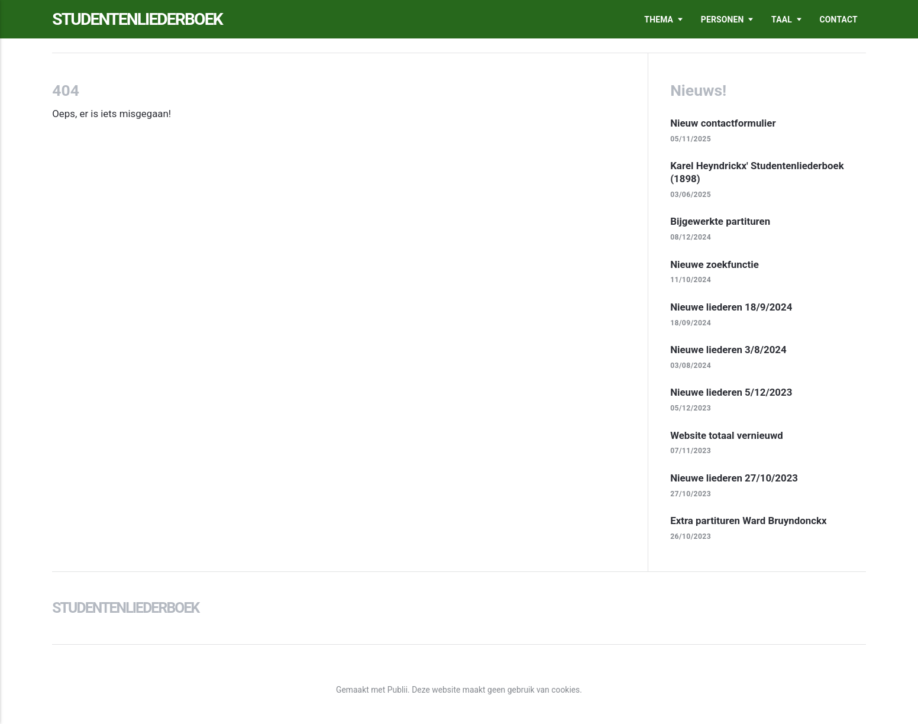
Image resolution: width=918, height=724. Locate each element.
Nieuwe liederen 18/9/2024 (731, 307)
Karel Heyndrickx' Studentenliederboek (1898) (757, 172)
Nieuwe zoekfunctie (714, 264)
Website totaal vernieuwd (726, 435)
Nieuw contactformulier (722, 123)
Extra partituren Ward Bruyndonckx (748, 520)
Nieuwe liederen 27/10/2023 (734, 478)
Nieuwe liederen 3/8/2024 (728, 349)
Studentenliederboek (137, 19)
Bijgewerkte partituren (720, 221)
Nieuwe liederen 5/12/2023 (731, 392)
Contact (839, 19)
